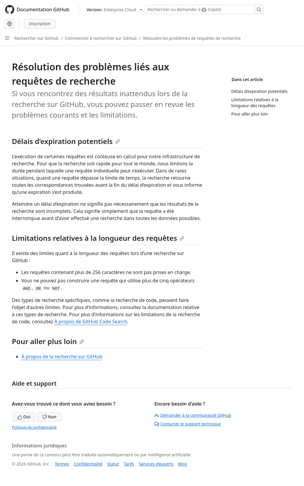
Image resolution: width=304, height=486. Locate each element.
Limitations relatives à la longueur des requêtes (98, 238)
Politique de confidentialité (34, 427)
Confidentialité (88, 464)
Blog (182, 464)
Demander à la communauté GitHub (192, 415)
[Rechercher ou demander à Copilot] (204, 9)
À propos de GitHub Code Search (90, 321)
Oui (24, 416)
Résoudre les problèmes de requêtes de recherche (192, 38)
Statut (113, 464)
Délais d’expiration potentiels (66, 141)
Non (49, 416)
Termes (62, 464)
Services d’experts (156, 464)
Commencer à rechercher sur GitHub (101, 38)
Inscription (39, 23)
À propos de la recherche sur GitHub (61, 356)
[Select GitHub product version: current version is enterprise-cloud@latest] (114, 9)
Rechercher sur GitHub (36, 38)
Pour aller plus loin (48, 341)
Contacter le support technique (187, 424)
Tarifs (129, 464)
